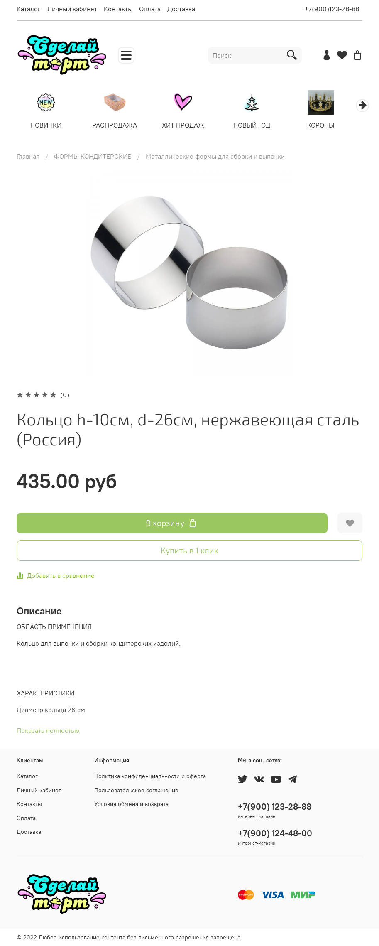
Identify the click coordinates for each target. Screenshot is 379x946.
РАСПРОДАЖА (118, 126)
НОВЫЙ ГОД (260, 126)
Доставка (181, 9)
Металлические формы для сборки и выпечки (215, 157)
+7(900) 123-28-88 (274, 806)
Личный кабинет (72, 9)
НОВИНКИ (47, 126)
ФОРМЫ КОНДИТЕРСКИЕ (92, 157)
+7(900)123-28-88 (332, 9)
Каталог (29, 9)
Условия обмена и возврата (131, 804)
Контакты (118, 9)
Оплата (150, 9)
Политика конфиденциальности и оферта (150, 776)
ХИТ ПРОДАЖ (189, 126)
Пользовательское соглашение (136, 790)
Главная (28, 157)
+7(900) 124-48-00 (275, 833)
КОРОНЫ (331, 126)
